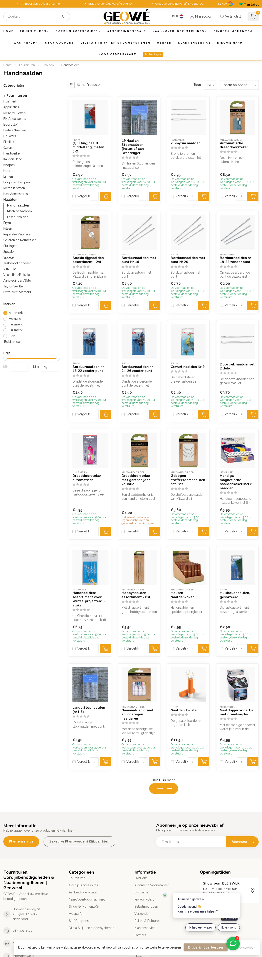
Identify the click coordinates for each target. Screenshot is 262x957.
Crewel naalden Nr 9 (187, 367)
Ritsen (7, 228)
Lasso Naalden (17, 217)
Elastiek (8, 142)
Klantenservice (194, 42)
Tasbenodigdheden (17, 263)
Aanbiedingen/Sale (126, 31)
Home (8, 31)
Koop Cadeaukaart (117, 54)
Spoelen (9, 257)
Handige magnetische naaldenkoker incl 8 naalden (236, 482)
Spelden (9, 251)
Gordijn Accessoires (77, 31)
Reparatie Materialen (17, 234)
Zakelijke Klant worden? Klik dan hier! (79, 841)
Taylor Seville (13, 286)
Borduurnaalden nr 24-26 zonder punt (137, 369)
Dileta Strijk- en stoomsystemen (115, 42)
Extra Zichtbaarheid (17, 292)
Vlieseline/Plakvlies (17, 275)
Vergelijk (83, 196)
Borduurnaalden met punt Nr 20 (188, 260)
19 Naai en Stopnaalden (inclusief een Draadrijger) (133, 147)
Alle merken (17, 313)
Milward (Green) (14, 113)
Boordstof (10, 124)
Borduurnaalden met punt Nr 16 (139, 260)
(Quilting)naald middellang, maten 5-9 (88, 147)
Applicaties (11, 107)
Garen (7, 147)
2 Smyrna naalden (185, 143)
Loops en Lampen (16, 182)
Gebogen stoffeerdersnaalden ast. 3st (188, 480)
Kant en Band (12, 159)
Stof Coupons (59, 42)
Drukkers (9, 136)
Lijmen (8, 176)
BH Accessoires (14, 118)
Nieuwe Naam (230, 42)
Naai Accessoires (15, 194)
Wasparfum (25, 42)
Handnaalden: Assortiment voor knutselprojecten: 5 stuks (88, 599)
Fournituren (33, 31)
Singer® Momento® (233, 31)
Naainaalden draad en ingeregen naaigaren (137, 714)
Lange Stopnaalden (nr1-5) (88, 710)
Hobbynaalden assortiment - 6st (136, 595)
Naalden (48, 65)
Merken (164, 42)
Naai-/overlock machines (178, 31)
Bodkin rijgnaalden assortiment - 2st (88, 260)
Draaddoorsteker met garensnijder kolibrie (136, 480)
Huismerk (10, 101)
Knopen (9, 165)
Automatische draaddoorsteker (234, 145)
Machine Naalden (19, 211)
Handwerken (12, 153)
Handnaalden (70, 65)
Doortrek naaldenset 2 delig (237, 366)
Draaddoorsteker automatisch (86, 478)
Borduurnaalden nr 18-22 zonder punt (235, 260)
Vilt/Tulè (9, 269)
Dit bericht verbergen (205, 947)
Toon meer (163, 788)
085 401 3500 (22, 930)
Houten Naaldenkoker (182, 595)
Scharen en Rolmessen (19, 240)
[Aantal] (94, 196)
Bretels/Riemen (14, 130)
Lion (12, 336)
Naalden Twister (184, 710)
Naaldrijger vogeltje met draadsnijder (236, 712)
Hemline (15, 318)
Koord (7, 171)
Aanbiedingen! (153, 54)
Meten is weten (14, 188)
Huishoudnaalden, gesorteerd (235, 595)
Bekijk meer (12, 341)
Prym (7, 223)
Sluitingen (10, 246)
